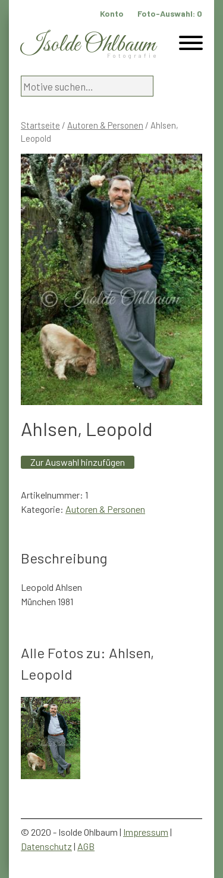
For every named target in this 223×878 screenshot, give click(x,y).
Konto (112, 13)
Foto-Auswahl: (169, 13)
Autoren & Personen (105, 125)
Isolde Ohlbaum (88, 45)
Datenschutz (46, 846)
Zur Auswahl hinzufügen (77, 462)
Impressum (145, 831)
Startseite (40, 125)
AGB (86, 846)
